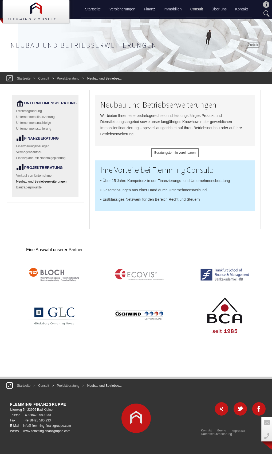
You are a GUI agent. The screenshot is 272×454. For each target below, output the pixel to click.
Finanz (149, 9)
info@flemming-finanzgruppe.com (47, 426)
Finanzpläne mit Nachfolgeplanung (41, 158)
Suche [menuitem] (221, 431)
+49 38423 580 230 (37, 415)
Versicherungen (122, 9)
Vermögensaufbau (29, 152)
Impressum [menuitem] (239, 431)
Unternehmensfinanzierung (35, 117)
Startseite (93, 9)
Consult (196, 9)
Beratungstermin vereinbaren (175, 153)
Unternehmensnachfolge (33, 123)
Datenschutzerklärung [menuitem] (216, 434)
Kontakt (241, 9)
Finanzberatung (41, 138)
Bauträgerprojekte (29, 187)
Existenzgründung (29, 111)
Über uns (219, 9)
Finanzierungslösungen (32, 146)
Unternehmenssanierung (33, 129)
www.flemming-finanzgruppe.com (46, 431)
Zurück (253, 45)
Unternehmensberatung (49, 103)
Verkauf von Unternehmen (34, 175)
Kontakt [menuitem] (206, 431)
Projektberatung (68, 78)
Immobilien (173, 9)
